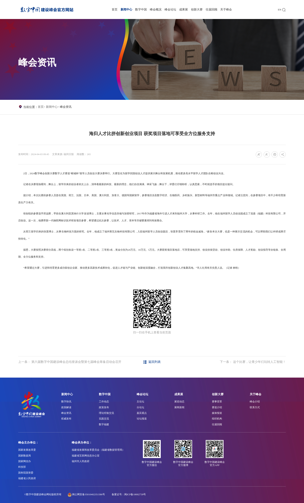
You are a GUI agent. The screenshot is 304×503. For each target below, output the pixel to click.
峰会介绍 (255, 401)
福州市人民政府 (80, 461)
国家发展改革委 (27, 449)
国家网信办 (24, 461)
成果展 (183, 9)
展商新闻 (179, 407)
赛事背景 (217, 401)
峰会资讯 (66, 106)
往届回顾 (211, 9)
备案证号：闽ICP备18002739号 (129, 494)
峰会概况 (156, 9)
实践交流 (104, 418)
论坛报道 (142, 418)
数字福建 (104, 424)
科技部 (22, 466)
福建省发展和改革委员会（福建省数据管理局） (98, 449)
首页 (114, 9)
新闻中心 (126, 9)
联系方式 (255, 407)
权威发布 (66, 418)
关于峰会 (226, 9)
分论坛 (140, 407)
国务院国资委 (25, 472)
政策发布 (104, 407)
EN (279, 9)
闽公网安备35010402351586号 (88, 494)
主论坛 (140, 401)
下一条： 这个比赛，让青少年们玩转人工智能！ (253, 362)
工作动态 (104, 401)
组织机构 (217, 418)
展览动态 (179, 401)
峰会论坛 (170, 9)
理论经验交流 (106, 413)
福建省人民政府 (27, 478)
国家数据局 (24, 455)
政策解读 (66, 407)
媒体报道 (217, 413)
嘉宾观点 (142, 413)
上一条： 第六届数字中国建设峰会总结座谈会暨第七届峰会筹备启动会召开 (69, 362)
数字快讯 (66, 401)
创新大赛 (197, 9)
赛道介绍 (217, 407)
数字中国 (141, 9)
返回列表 (152, 362)
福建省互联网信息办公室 (85, 455)
